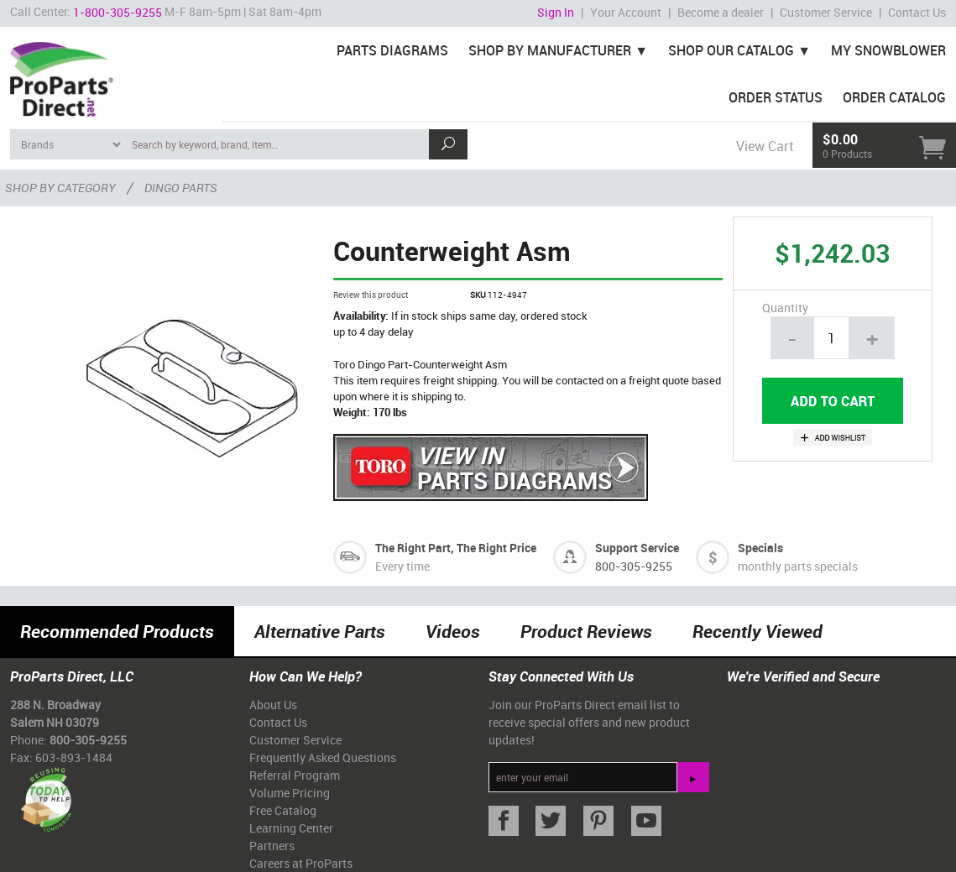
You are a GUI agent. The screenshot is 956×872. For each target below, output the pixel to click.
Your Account (625, 12)
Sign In (555, 12)
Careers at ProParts (301, 863)
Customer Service (826, 12)
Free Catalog (282, 810)
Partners (272, 846)
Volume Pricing (289, 793)
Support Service (637, 548)
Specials (760, 548)
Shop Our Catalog (731, 50)
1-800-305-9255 (117, 12)
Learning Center (291, 828)
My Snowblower (888, 50)
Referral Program (294, 775)
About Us (273, 705)
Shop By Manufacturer (549, 50)
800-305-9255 (633, 566)
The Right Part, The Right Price (455, 548)
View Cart (764, 146)
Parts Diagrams (392, 50)
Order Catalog (894, 97)
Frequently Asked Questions (322, 757)
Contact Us (917, 12)
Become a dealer (720, 12)
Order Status (776, 97)
